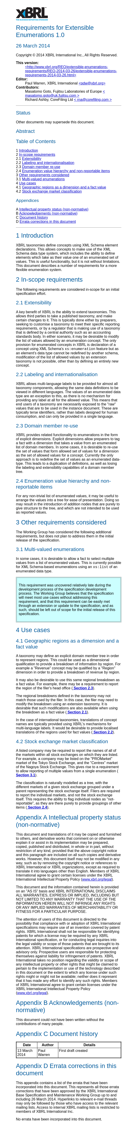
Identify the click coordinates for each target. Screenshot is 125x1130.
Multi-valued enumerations (43, 179)
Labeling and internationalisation (48, 163)
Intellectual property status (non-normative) (53, 209)
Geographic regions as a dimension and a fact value (64, 187)
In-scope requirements (37, 154)
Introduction (28, 150)
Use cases (27, 183)
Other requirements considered (44, 175)
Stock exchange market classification (52, 191)
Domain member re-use (41, 167)
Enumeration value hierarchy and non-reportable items (66, 171)
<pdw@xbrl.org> (92, 83)
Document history (34, 217)
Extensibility (31, 159)
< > (65, 93)
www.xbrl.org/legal (97, 881)
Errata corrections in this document (48, 222)
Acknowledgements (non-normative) (48, 213)
